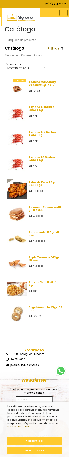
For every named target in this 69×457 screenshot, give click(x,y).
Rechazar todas (34, 450)
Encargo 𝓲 (19, 80)
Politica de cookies (18, 426)
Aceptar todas (34, 441)
